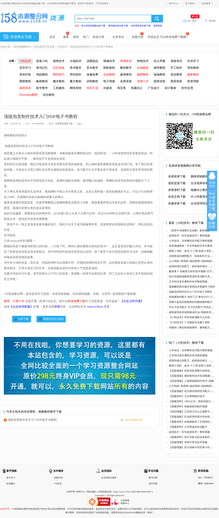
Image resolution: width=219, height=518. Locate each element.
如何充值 (153, 483)
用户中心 (173, 3)
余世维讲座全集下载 (141, 25)
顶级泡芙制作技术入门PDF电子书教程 (32, 419)
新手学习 (10, 477)
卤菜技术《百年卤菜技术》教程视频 (189, 235)
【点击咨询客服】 (21, 306)
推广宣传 (193, 20)
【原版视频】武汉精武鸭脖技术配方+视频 (192, 391)
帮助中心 (80, 491)
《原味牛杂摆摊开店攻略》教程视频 (189, 230)
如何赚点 (10, 483)
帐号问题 (153, 477)
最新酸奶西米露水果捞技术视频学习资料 (192, 286)
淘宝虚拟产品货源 (44, 46)
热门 (86, 36)
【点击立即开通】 (132, 301)
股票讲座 (157, 25)
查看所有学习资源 (53, 319)
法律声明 (70, 491)
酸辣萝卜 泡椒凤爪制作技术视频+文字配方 (193, 271)
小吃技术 (62, 46)
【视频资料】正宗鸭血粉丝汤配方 (188, 427)
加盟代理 (138, 36)
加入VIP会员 (212, 201)
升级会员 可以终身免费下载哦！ (168, 36)
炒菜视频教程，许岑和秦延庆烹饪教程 (190, 246)
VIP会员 (58, 483)
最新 (66, 36)
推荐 (76, 36)
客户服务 (189, 3)
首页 (52, 36)
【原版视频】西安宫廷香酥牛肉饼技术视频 (193, 370)
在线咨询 (212, 181)
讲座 (57, 306)
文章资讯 (118, 36)
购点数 (212, 21)
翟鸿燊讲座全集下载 (118, 25)
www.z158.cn (95, 306)
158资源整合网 (104, 491)
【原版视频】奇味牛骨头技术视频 (188, 442)
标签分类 (98, 36)
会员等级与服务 (109, 477)
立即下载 (23, 319)
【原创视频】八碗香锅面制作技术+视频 (191, 381)
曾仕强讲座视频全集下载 (93, 25)
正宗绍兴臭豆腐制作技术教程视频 (188, 281)
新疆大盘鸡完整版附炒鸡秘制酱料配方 (190, 302)
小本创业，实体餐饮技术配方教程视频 (190, 240)
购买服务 (206, 3)
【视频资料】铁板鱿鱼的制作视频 (188, 406)
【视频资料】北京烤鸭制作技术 (187, 396)
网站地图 (91, 491)
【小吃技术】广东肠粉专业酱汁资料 (189, 322)
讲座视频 (19, 46)
